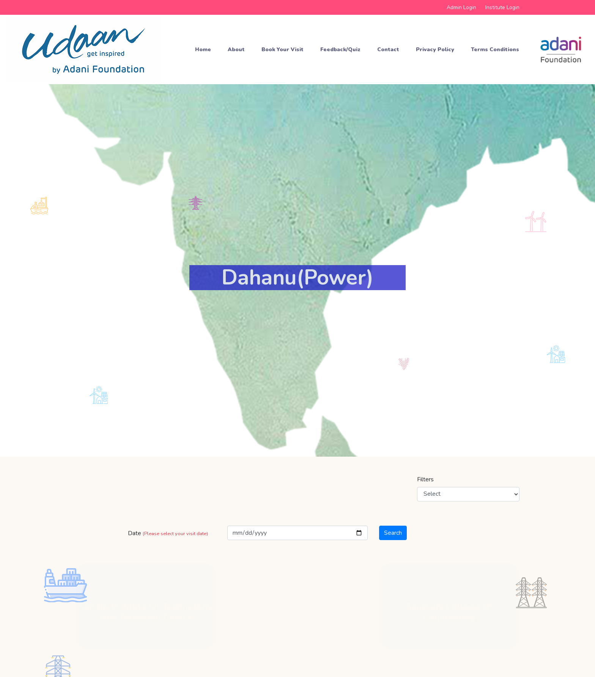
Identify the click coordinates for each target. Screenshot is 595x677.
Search (393, 533)
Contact (388, 49)
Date (168, 533)
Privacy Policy (435, 49)
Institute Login (502, 7)
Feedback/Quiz (340, 49)
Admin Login (461, 7)
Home (203, 49)
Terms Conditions (495, 49)
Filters (425, 479)
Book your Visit (282, 49)
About (236, 49)
